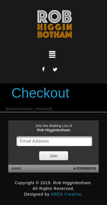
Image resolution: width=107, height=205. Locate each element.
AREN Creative (66, 194)
